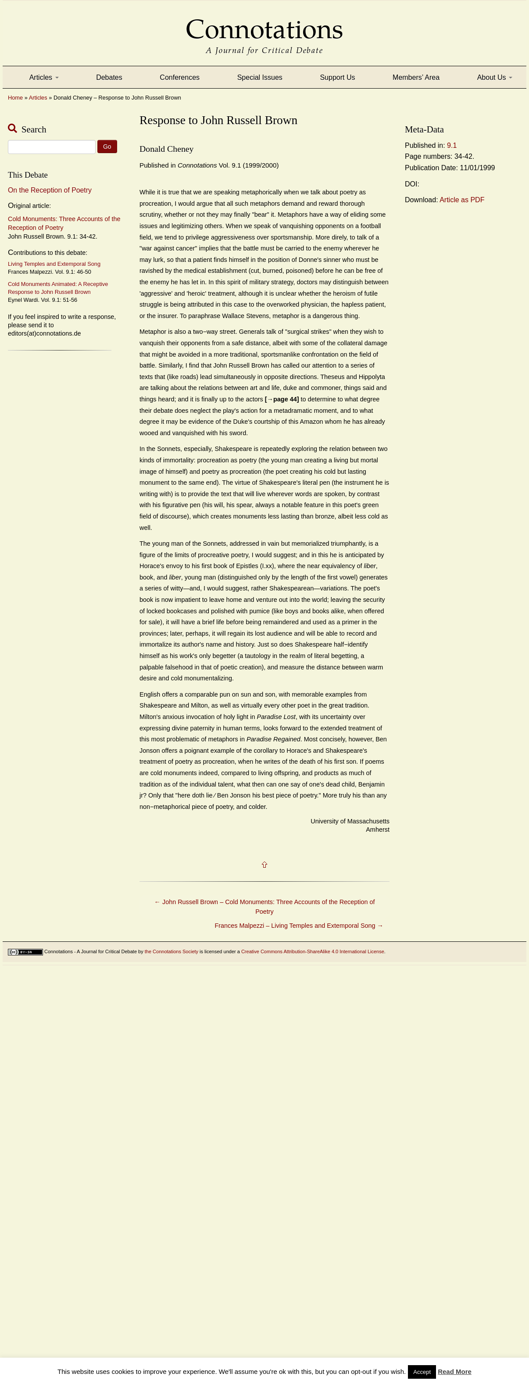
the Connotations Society (171, 951)
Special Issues (259, 77)
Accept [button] (422, 1372)
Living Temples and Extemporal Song (54, 264)
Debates (109, 77)
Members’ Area (416, 77)
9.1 (452, 145)
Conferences (180, 77)
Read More (455, 1371)
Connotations (264, 23)
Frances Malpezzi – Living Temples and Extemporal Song (299, 925)
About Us (494, 77)
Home (15, 97)
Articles (44, 77)
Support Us (337, 77)
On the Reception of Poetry (50, 190)
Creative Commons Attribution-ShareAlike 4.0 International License (312, 951)
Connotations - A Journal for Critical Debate (90, 951)
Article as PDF (462, 200)
